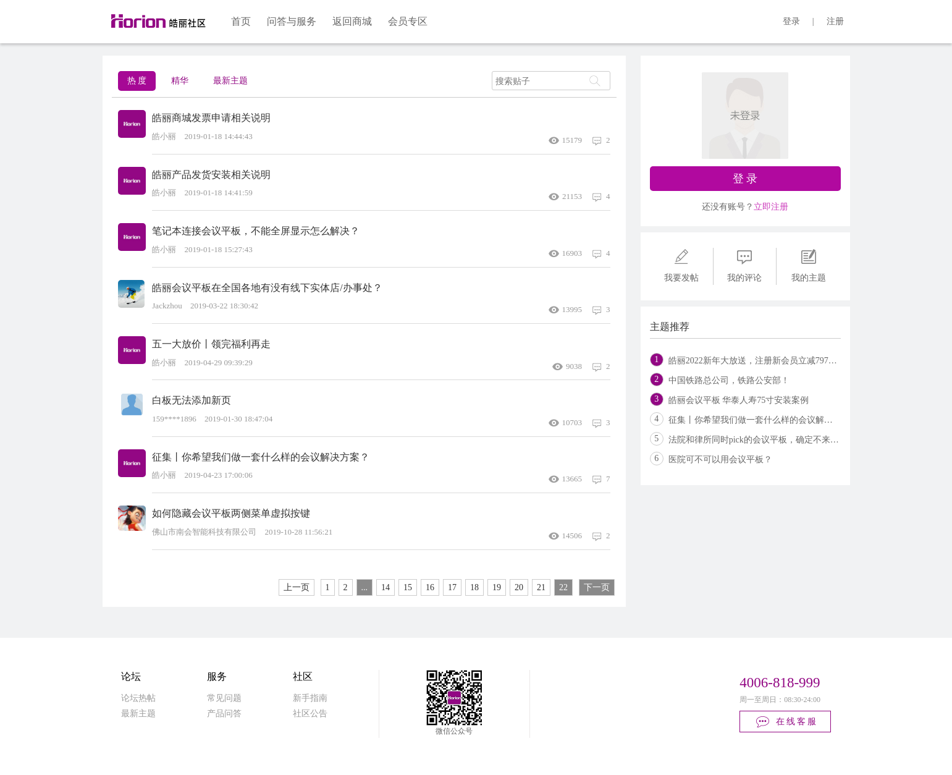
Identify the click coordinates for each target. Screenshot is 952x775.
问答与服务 (291, 21)
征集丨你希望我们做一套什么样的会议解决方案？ (260, 457)
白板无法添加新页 (191, 400)
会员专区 (408, 21)
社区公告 (310, 713)
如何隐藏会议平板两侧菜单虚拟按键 (231, 513)
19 (496, 587)
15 (407, 587)
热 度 (137, 80)
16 (430, 587)
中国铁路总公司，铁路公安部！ (729, 380)
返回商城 (352, 21)
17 (452, 587)
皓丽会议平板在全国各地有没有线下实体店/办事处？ (267, 287)
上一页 (297, 587)
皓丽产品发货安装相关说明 (211, 174)
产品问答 (224, 713)
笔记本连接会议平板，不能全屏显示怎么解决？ (256, 231)
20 (519, 587)
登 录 (745, 178)
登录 (791, 21)
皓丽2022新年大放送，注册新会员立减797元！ (757, 360)
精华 (179, 80)
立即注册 (771, 206)
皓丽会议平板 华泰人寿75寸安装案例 (738, 400)
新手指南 (310, 698)
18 (474, 587)
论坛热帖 (138, 698)
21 (541, 587)
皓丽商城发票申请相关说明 (211, 117)
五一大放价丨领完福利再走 (211, 344)
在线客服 (786, 722)
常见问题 (224, 698)
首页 (241, 21)
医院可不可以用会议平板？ (720, 459)
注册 (835, 21)
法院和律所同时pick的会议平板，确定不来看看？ (762, 439)
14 (385, 587)
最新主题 (230, 80)
